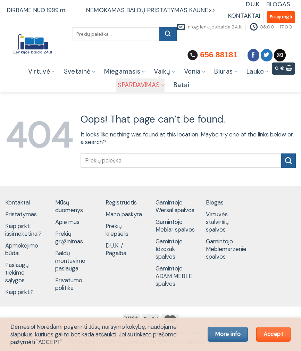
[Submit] (168, 34)
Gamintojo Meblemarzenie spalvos (226, 248)
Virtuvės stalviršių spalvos (217, 221)
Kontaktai (17, 202)
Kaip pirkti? (19, 292)
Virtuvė (41, 71)
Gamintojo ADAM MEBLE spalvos (174, 276)
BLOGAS (278, 4)
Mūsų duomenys (69, 206)
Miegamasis (124, 71)
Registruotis (121, 202)
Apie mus (67, 222)
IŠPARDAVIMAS (140, 85)
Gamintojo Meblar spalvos (175, 225)
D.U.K (253, 4)
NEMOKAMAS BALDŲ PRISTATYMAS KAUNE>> (150, 10)
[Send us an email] (280, 55)
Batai (181, 85)
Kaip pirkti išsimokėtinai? (23, 229)
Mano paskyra (124, 214)
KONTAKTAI (244, 15)
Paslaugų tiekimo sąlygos (17, 272)
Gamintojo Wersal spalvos (175, 206)
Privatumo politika (68, 284)
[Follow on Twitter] (267, 55)
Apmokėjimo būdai (21, 249)
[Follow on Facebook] (254, 55)
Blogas (215, 202)
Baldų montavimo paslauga (70, 260)
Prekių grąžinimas (69, 237)
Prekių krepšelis (117, 229)
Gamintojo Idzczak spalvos (169, 248)
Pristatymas (21, 214)
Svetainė (79, 71)
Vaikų (164, 71)
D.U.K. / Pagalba (116, 249)
